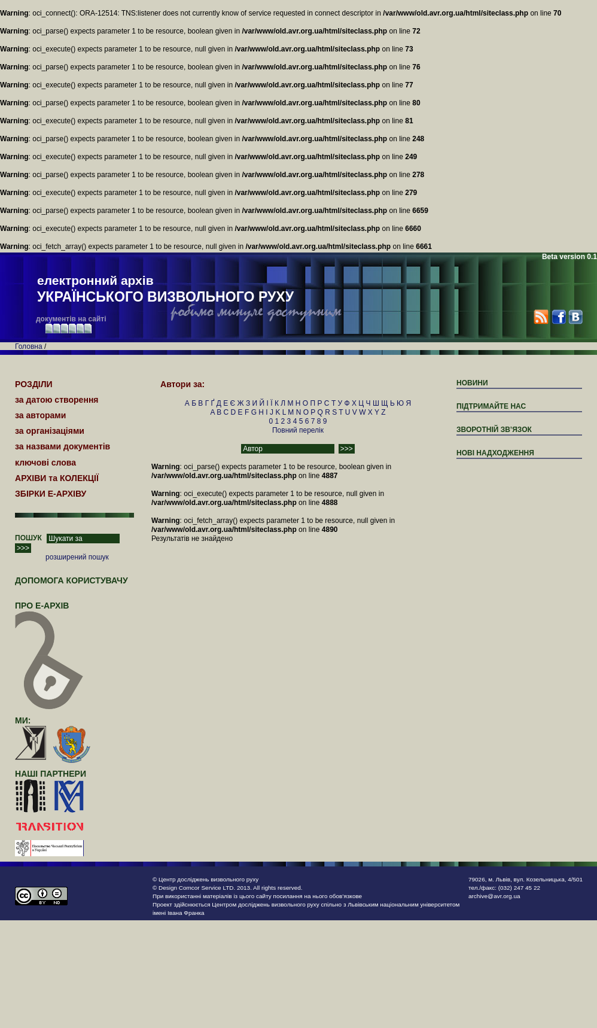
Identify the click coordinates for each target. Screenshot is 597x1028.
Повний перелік (298, 430)
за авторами (40, 415)
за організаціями (49, 431)
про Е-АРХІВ (49, 611)
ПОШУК (28, 538)
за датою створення (57, 399)
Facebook (558, 316)
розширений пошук (77, 557)
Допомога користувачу (71, 580)
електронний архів (165, 289)
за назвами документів (62, 446)
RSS (541, 316)
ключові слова (45, 462)
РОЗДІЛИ (34, 384)
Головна (28, 346)
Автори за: (182, 384)
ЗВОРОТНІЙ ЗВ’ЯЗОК (494, 429)
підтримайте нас (491, 406)
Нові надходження (495, 453)
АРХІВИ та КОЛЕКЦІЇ (57, 478)
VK (575, 316)
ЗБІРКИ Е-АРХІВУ (50, 493)
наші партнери (50, 773)
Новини (472, 383)
